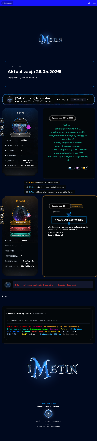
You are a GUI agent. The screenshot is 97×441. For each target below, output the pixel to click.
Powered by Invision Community (48, 426)
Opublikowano (62, 118)
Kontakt (47, 421)
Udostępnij (62, 99)
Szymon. (56, 407)
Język (39, 421)
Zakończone (46, 101)
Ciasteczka (56, 421)
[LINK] (37, 78)
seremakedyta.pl (44, 407)
